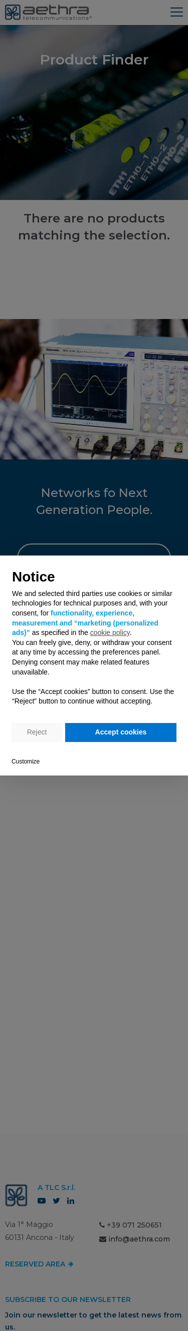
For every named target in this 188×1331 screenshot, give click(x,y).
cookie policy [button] (110, 632)
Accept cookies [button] (121, 732)
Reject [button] (37, 732)
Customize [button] (26, 761)
